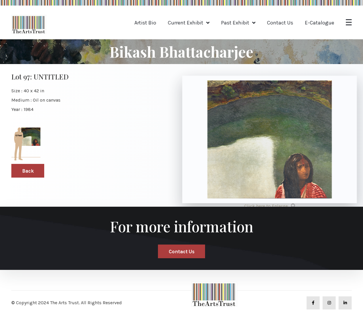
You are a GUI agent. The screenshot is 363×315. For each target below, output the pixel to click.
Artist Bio (145, 23)
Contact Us (280, 23)
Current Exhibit (185, 23)
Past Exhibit (235, 23)
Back (28, 171)
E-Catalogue (319, 23)
